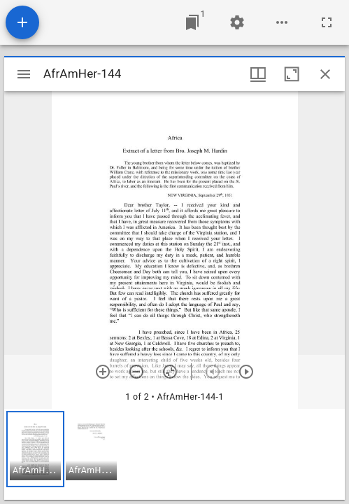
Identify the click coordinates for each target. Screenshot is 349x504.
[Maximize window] (291, 74)
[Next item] (246, 371)
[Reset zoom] (170, 371)
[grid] (174, 454)
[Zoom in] (103, 371)
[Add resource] (22, 22)
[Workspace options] (282, 22)
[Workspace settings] (237, 22)
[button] (35, 449)
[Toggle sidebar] (24, 74)
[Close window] (325, 74)
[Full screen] (326, 22)
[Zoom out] (136, 371)
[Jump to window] (192, 22)
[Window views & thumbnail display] (258, 74)
